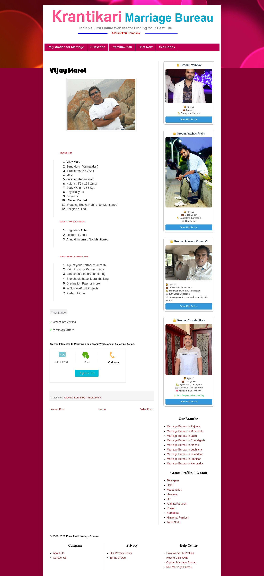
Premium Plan (122, 47)
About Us (58, 553)
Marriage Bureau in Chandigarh (186, 440)
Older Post (145, 409)
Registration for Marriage (66, 47)
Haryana (172, 494)
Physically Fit (94, 397)
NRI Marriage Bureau (179, 567)
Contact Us (59, 557)
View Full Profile (188, 119)
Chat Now (145, 47)
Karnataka (79, 397)
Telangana (173, 480)
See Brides (167, 47)
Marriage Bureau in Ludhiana (184, 449)
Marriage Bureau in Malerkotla (185, 431)
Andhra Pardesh (177, 503)
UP (169, 499)
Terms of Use (118, 557)
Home (102, 409)
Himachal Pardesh (178, 517)
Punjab (171, 508)
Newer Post (57, 409)
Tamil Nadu (173, 522)
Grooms (68, 397)
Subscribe (97, 47)
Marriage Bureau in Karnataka (185, 463)
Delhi (170, 485)
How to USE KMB (177, 557)
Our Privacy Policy (121, 553)
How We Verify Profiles (180, 553)
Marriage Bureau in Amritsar (184, 458)
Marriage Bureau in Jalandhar (185, 454)
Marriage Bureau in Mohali (183, 445)
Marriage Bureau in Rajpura (183, 426)
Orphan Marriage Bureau (181, 562)
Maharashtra (174, 489)
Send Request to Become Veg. (190, 395)
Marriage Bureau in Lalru (182, 435)
